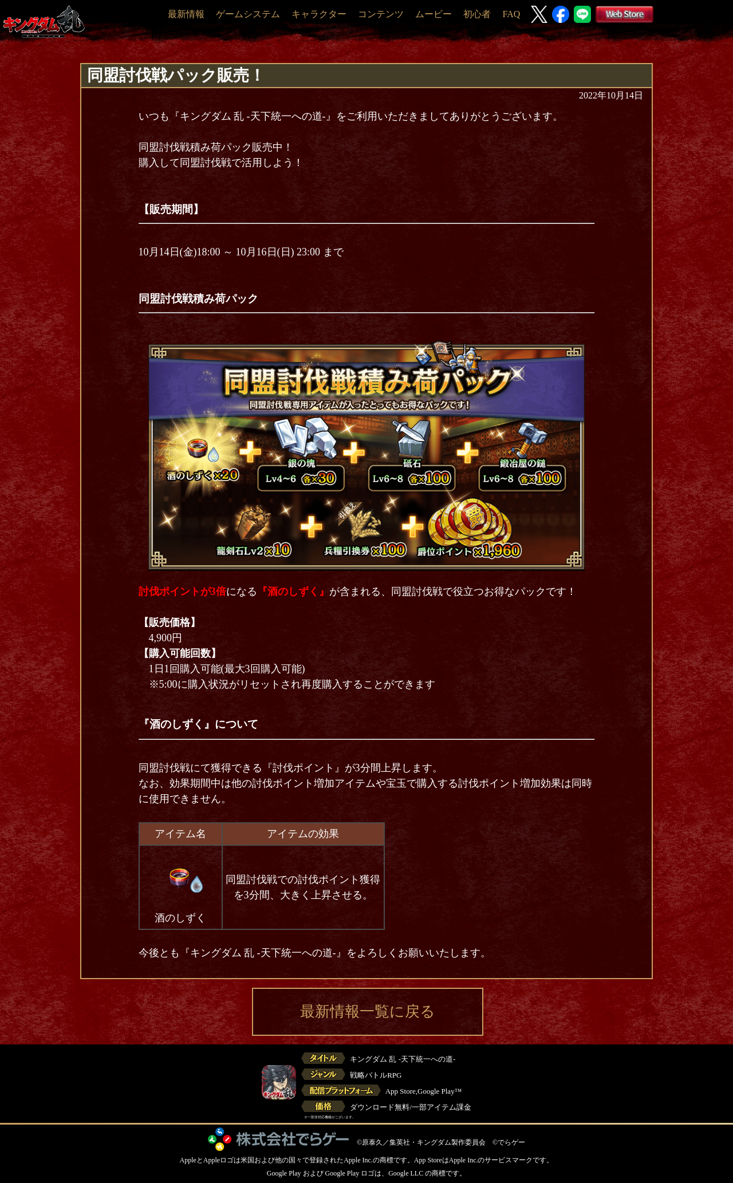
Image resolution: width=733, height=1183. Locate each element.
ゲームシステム (248, 14)
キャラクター (318, 14)
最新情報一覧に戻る (367, 1011)
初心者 (477, 14)
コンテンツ (381, 14)
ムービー (433, 14)
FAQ (511, 14)
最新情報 (186, 14)
